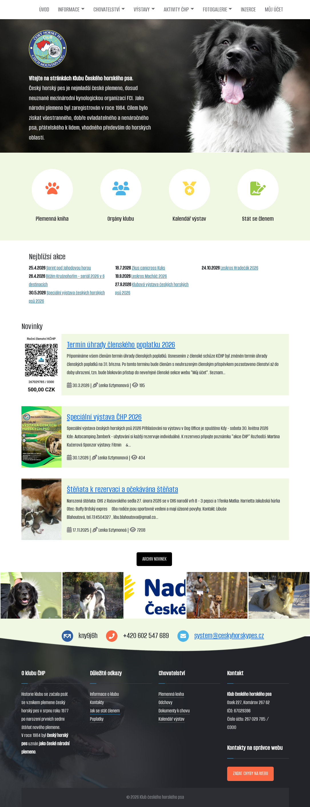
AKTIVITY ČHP (176, 9)
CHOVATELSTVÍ (106, 9)
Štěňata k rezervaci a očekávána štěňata (122, 489)
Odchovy (165, 702)
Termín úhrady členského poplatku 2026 (121, 344)
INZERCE (248, 9)
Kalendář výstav (172, 719)
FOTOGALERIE (215, 9)
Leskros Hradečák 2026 (239, 268)
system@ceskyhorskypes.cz (229, 636)
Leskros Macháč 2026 (149, 276)
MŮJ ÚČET (274, 9)
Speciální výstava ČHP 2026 (104, 417)
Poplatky (96, 719)
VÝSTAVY (142, 9)
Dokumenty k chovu (174, 711)
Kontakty (97, 702)
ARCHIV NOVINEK (154, 559)
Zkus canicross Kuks (148, 268)
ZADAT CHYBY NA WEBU (250, 773)
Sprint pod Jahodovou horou (68, 268)
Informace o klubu (104, 694)
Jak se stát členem (105, 711)
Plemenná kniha (171, 694)
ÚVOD (44, 9)
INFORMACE (68, 9)
